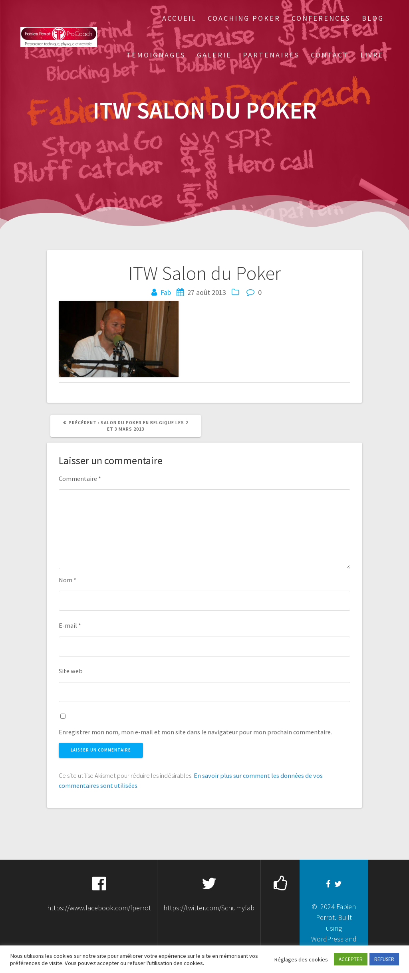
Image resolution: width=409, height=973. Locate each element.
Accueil (179, 18)
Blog (373, 18)
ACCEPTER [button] (351, 959)
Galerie (214, 54)
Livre (372, 54)
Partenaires (271, 54)
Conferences (321, 18)
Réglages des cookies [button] (301, 959)
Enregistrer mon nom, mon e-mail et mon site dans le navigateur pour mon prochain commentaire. (195, 732)
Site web (71, 671)
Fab (166, 292)
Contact (330, 54)
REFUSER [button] (384, 959)
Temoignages (155, 54)
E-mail (70, 625)
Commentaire (80, 479)
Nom (67, 580)
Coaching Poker (244, 18)
